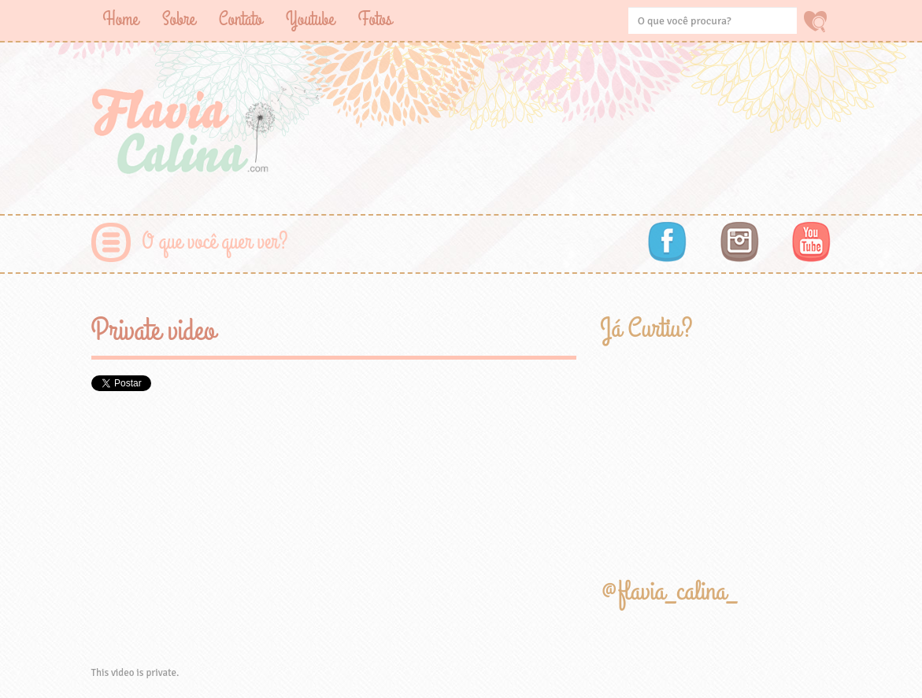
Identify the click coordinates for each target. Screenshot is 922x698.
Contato (240, 19)
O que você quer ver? (215, 242)
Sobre (178, 19)
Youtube (310, 19)
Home (121, 19)
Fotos (375, 19)
